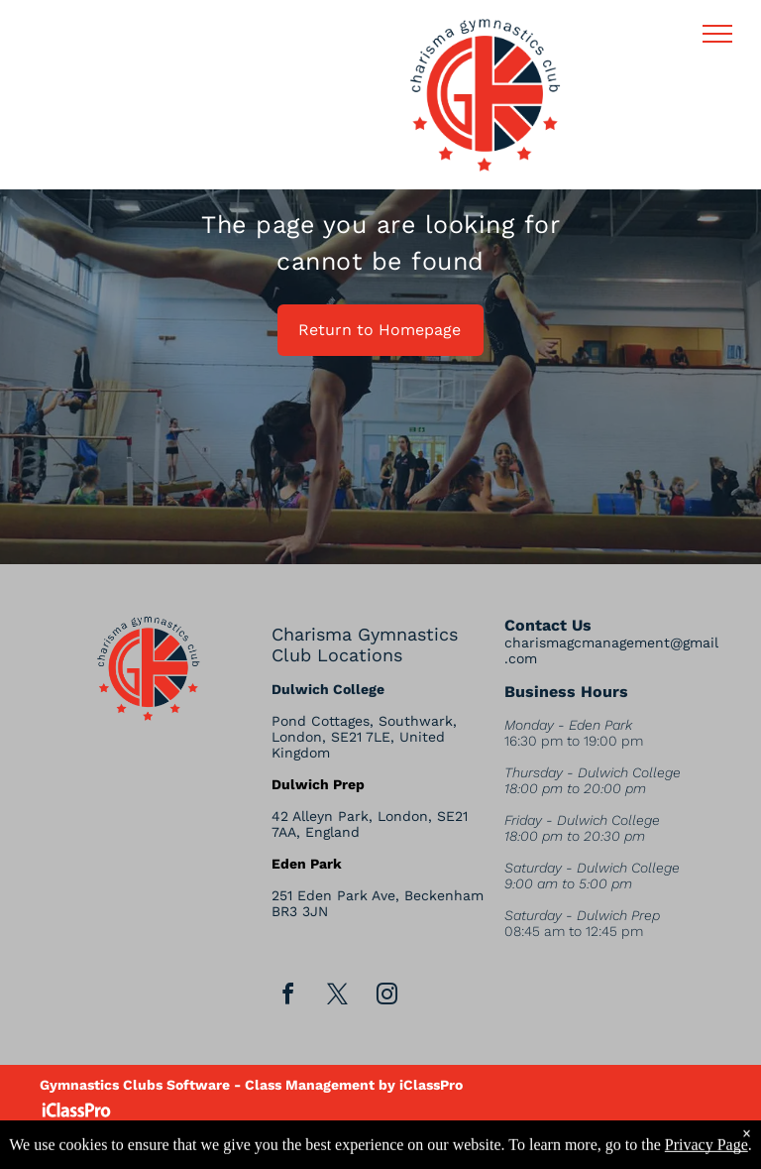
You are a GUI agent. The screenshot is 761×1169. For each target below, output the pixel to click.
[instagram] (386, 997)
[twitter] (337, 997)
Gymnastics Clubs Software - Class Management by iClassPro (251, 1085)
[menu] (717, 33)
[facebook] (287, 997)
